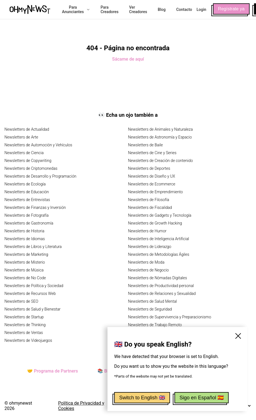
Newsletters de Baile (145, 145)
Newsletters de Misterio (24, 262)
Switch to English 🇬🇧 (142, 397)
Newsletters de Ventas (23, 332)
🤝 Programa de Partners (52, 371)
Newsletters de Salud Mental (152, 301)
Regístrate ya (231, 8)
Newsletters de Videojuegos (28, 340)
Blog (162, 9)
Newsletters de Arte (21, 137)
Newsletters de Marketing (26, 254)
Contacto (184, 9)
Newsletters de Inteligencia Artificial (158, 239)
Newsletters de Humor (147, 231)
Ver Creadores (138, 9)
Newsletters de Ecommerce (151, 184)
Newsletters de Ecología (25, 184)
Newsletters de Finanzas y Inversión (35, 207)
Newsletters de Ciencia (24, 153)
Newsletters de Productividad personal (161, 285)
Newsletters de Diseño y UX (151, 176)
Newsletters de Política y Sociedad (33, 285)
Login (201, 9)
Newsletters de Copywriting (27, 160)
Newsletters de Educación (26, 192)
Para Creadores (109, 9)
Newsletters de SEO (21, 301)
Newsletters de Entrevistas (27, 199)
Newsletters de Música (24, 270)
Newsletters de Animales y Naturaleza (160, 129)
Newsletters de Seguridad (150, 309)
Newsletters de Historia (24, 231)
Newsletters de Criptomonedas (31, 168)
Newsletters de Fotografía (26, 215)
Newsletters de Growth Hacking (155, 223)
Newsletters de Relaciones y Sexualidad (162, 293)
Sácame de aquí (128, 59)
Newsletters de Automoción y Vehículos (38, 145)
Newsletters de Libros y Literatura (33, 246)
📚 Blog (105, 371)
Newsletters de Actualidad (26, 129)
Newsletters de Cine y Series (152, 153)
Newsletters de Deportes (149, 168)
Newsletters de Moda (146, 262)
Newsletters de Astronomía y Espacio (160, 137)
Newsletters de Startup (24, 317)
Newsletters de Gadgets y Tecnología (160, 215)
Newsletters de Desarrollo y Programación (40, 176)
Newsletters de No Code (25, 278)
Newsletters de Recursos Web (30, 293)
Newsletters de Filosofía (148, 199)
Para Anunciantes (76, 9)
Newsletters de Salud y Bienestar (32, 309)
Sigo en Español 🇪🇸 (202, 397)
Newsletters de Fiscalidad (150, 207)
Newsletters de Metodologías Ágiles (158, 254)
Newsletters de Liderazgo (149, 246)
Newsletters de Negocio (148, 270)
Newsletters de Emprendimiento (155, 192)
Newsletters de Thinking (25, 325)
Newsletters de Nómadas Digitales (157, 278)
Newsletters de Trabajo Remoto (155, 325)
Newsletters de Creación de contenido (160, 160)
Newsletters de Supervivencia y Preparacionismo (169, 317)
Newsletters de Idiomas (24, 239)
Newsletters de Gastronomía (28, 223)
